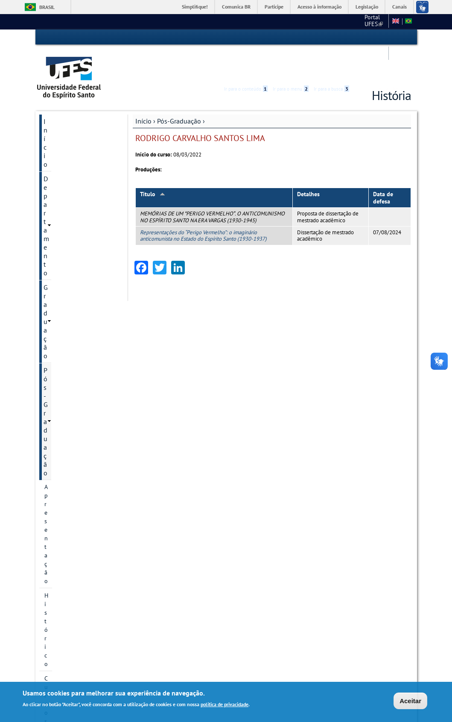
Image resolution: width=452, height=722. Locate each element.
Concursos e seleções (74, 622)
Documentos (60, 419)
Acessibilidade (360, 37)
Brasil (47, 7)
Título (152, 161)
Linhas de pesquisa (69, 205)
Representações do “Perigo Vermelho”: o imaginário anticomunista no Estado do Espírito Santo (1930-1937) (203, 203)
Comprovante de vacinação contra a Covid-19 (79, 522)
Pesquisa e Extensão (73, 593)
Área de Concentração (72, 190)
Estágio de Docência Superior (70, 499)
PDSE (51, 434)
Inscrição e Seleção (68, 353)
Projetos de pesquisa (71, 219)
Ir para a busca (331, 37)
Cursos (53, 176)
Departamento (64, 103)
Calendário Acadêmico (76, 607)
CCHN (296, 21)
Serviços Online (66, 636)
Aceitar (410, 700)
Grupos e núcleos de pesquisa (71, 238)
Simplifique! (195, 6)
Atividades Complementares (66, 453)
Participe (274, 6)
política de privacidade (224, 704)
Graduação (59, 118)
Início (143, 88)
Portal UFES (262, 21)
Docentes (56, 257)
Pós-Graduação (179, 88)
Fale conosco (369, 21)
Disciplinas (58, 323)
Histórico (56, 161)
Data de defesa (383, 165)
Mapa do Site (329, 21)
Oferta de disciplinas (71, 338)
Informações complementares (65, 400)
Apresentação (61, 146)
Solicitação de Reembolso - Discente (79, 545)
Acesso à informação (319, 6)
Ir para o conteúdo (246, 37)
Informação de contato (73, 564)
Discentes (56, 271)
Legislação (367, 6)
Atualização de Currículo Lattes (76, 476)
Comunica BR (236, 6)
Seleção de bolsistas (70, 367)
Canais (399, 6)
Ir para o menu (291, 37)
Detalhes (308, 161)
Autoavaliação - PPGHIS (74, 578)
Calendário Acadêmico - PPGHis (74, 305)
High (370, 38)
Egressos (55, 286)
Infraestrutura (62, 382)
